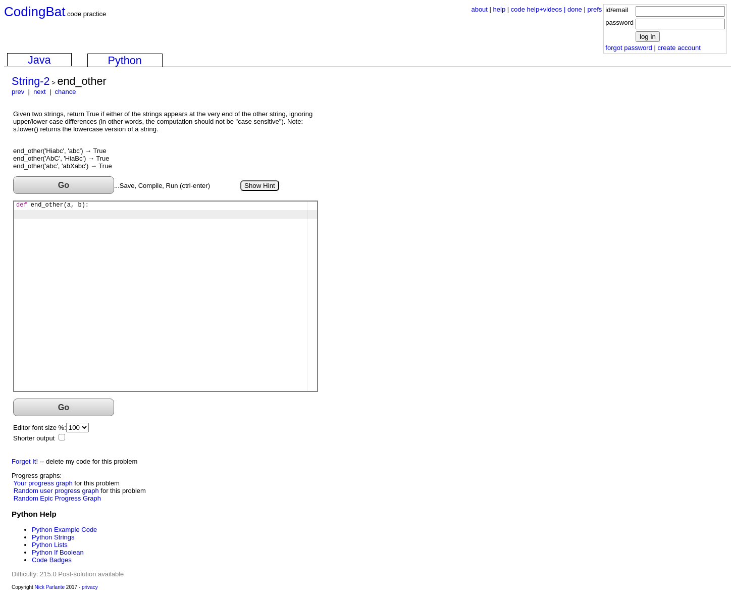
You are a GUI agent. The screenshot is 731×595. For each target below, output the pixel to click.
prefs (594, 9)
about (479, 9)
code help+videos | (539, 9)
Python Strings (53, 537)
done (574, 9)
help (499, 9)
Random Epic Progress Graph (57, 498)
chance (65, 91)
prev (18, 91)
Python (125, 60)
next (39, 91)
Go (64, 184)
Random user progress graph (56, 490)
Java (39, 60)
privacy (90, 587)
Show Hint (259, 185)
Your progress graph (42, 483)
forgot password (628, 48)
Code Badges (52, 560)
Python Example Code (64, 529)
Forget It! (25, 461)
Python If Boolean (58, 552)
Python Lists (50, 545)
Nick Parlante (50, 587)
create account (678, 48)
